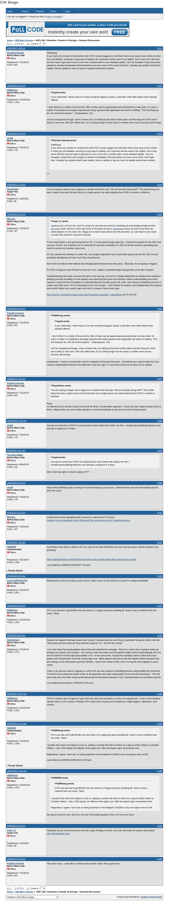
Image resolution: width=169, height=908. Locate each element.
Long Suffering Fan (17, 580)
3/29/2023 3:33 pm (16, 483)
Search (25, 11)
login (48, 16)
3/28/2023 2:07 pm (16, 133)
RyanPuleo (12, 189)
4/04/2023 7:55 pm (16, 542)
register (58, 16)
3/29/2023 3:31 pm (16, 450)
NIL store (55, 228)
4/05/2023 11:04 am (17, 723)
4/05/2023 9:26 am (16, 605)
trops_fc (11, 830)
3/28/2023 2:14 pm (16, 184)
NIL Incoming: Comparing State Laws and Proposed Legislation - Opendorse (84, 294)
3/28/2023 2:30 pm (16, 379)
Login (67, 11)
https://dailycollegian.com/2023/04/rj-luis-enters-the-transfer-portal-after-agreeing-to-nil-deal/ (91, 559)
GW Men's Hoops (24, 40)
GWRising (12, 90)
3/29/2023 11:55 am (17, 421)
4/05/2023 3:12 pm (16, 826)
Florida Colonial (15, 52)
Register (40, 11)
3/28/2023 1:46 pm (16, 48)
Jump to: (33, 897)
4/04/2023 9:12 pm (16, 576)
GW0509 (11, 547)
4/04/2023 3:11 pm (16, 512)
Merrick (11, 219)
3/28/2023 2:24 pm (16, 308)
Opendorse (118, 228)
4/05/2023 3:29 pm (16, 859)
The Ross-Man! (15, 455)
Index (10, 11)
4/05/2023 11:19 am (17, 771)
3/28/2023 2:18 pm (16, 214)
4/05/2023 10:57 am (17, 694)
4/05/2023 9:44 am (16, 635)
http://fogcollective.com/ (58, 833)
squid (10, 138)
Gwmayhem (13, 640)
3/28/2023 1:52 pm (16, 85)
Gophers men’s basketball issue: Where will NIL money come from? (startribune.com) (88, 520)
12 (28, 43)
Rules (53, 11)
